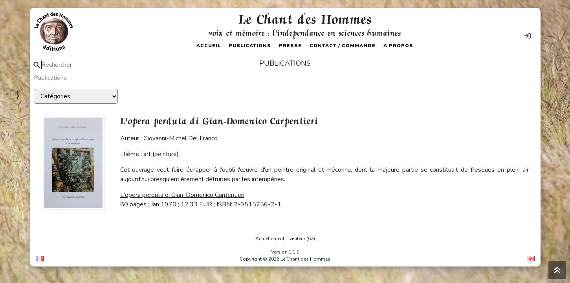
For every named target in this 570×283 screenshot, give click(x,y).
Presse (290, 45)
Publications (250, 45)
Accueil (208, 45)
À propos (398, 45)
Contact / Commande (343, 45)
